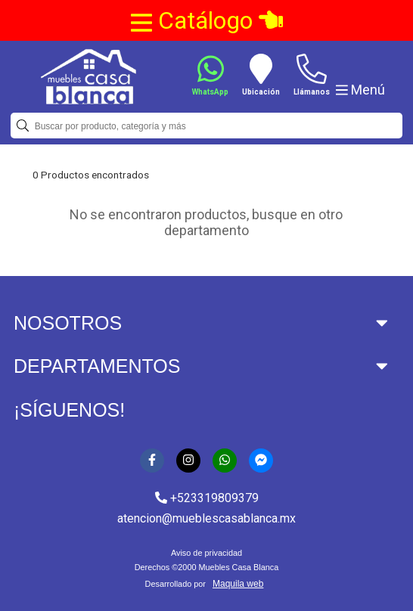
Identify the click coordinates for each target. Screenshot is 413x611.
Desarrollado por (207, 583)
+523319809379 (207, 498)
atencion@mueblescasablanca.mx (206, 518)
